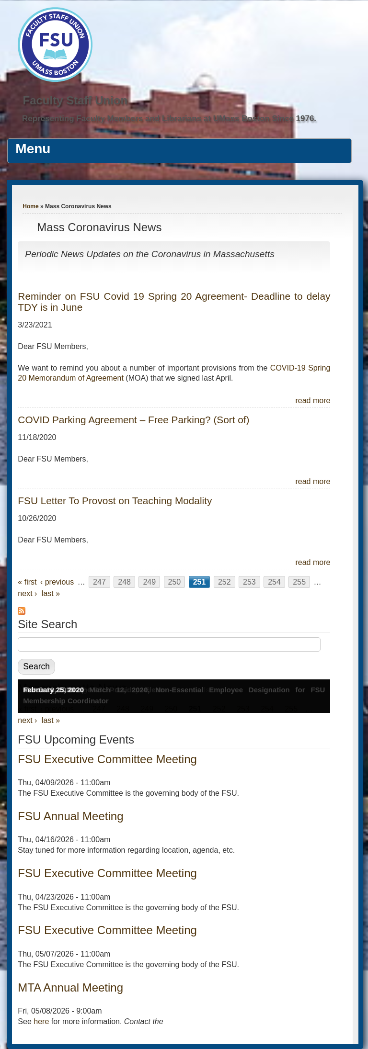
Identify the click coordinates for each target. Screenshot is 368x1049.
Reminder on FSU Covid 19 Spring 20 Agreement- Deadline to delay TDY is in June (174, 302)
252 (224, 582)
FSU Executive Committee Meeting (107, 759)
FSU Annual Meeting (70, 816)
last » (51, 593)
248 (124, 582)
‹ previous (57, 582)
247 (99, 582)
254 (274, 582)
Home (30, 206)
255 (299, 582)
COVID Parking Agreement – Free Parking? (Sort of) (133, 419)
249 (149, 582)
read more (312, 400)
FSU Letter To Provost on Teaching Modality (115, 500)
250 (174, 582)
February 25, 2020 (53, 690)
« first (27, 582)
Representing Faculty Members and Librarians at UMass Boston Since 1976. (169, 118)
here (41, 1021)
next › (27, 593)
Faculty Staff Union (75, 100)
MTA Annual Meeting (70, 987)
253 (249, 582)
